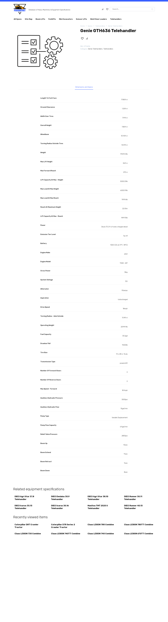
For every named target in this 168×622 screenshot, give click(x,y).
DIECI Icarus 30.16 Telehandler (60, 507)
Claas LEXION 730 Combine (28, 535)
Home (82, 26)
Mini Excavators (66, 19)
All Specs (18, 19)
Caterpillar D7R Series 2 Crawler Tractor (63, 527)
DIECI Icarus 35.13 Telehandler (23, 507)
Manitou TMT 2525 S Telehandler (98, 507)
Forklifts (52, 19)
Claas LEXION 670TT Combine (134, 536)
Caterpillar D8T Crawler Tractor (27, 527)
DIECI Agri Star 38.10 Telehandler (98, 498)
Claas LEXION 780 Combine (101, 526)
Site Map (28, 19)
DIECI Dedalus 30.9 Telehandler (60, 498)
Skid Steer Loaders (98, 19)
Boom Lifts (40, 19)
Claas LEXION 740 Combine (101, 535)
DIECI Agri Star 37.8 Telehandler (24, 498)
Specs (90, 26)
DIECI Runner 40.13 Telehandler (133, 507)
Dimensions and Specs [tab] (84, 87)
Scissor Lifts (81, 19)
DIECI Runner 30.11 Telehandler (133, 498)
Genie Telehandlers (115, 26)
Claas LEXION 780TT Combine (134, 527)
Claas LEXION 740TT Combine (61, 536)
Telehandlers (115, 19)
